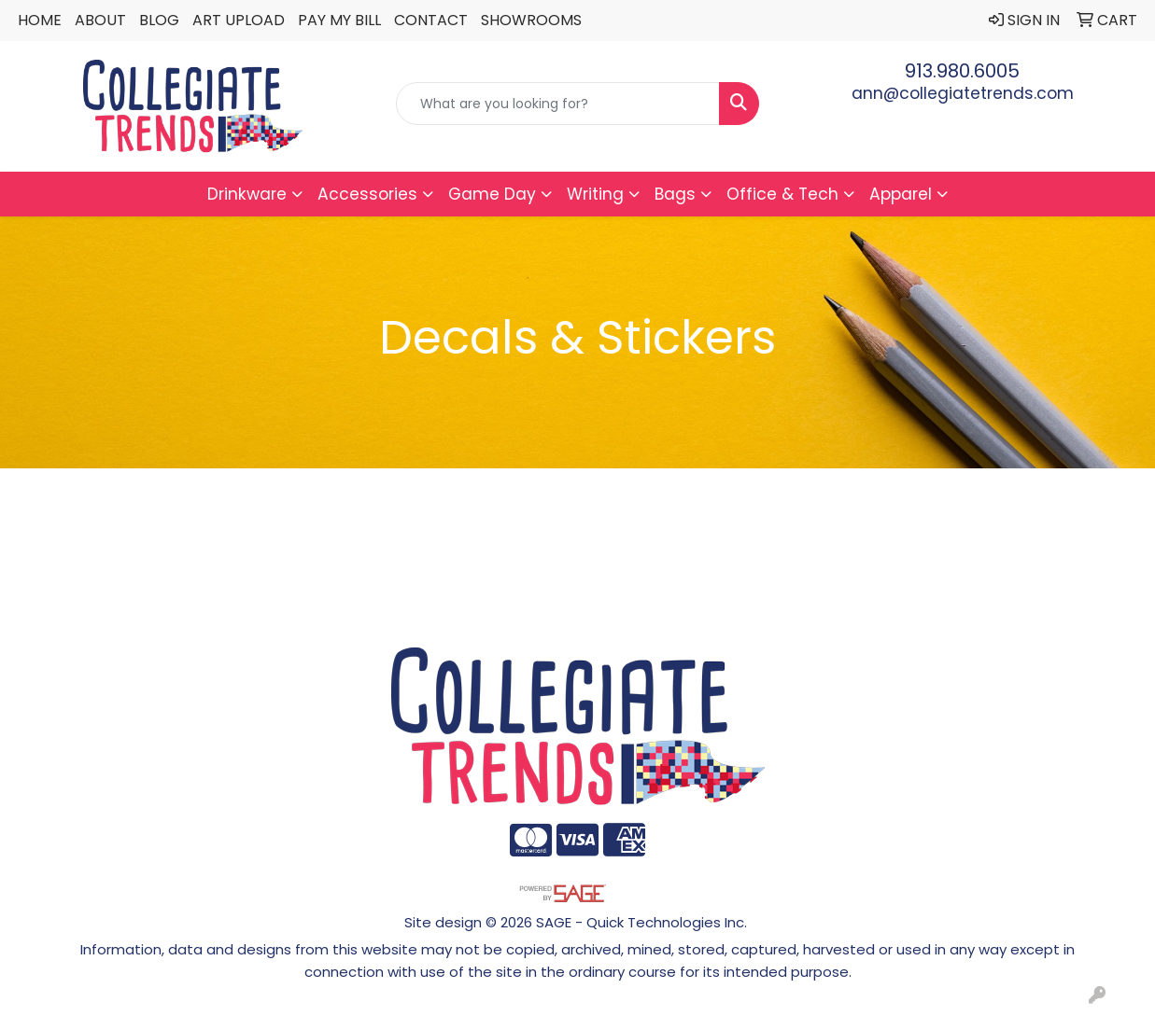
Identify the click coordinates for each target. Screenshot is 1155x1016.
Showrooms (531, 20)
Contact (431, 20)
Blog (159, 20)
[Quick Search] (557, 103)
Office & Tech (782, 194)
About (100, 20)
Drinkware (247, 194)
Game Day (492, 194)
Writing (595, 194)
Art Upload (238, 20)
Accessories (367, 194)
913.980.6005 (962, 71)
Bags (675, 194)
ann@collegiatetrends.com (963, 93)
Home (40, 20)
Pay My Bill (339, 20)
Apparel (900, 194)
